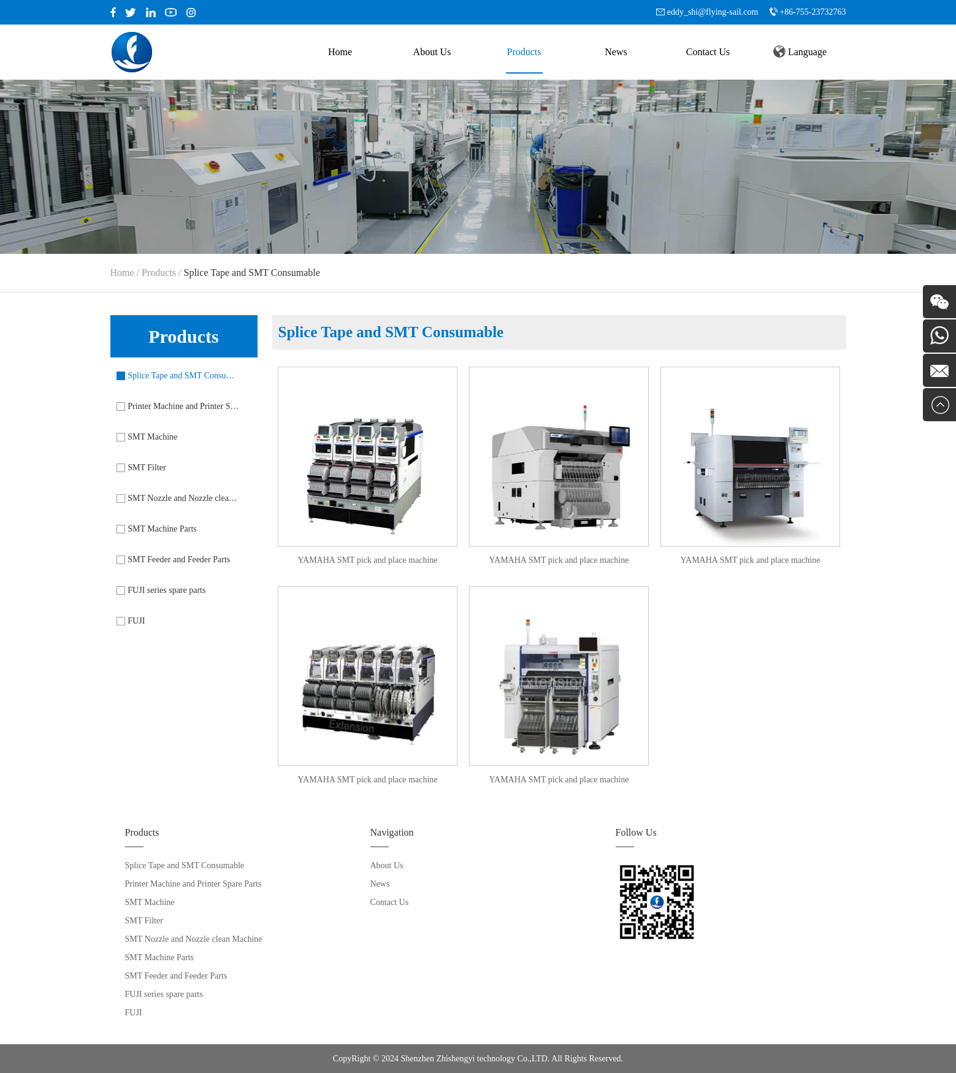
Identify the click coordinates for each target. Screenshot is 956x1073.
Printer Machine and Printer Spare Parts (183, 406)
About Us (432, 52)
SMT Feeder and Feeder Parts (179, 559)
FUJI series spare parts (166, 590)
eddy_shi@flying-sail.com (713, 12)
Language (800, 51)
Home (340, 52)
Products (524, 52)
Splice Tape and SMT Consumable (183, 375)
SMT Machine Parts (162, 528)
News (616, 52)
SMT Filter (147, 467)
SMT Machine (152, 436)
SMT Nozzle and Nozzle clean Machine (183, 498)
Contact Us (708, 52)
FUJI (136, 620)
